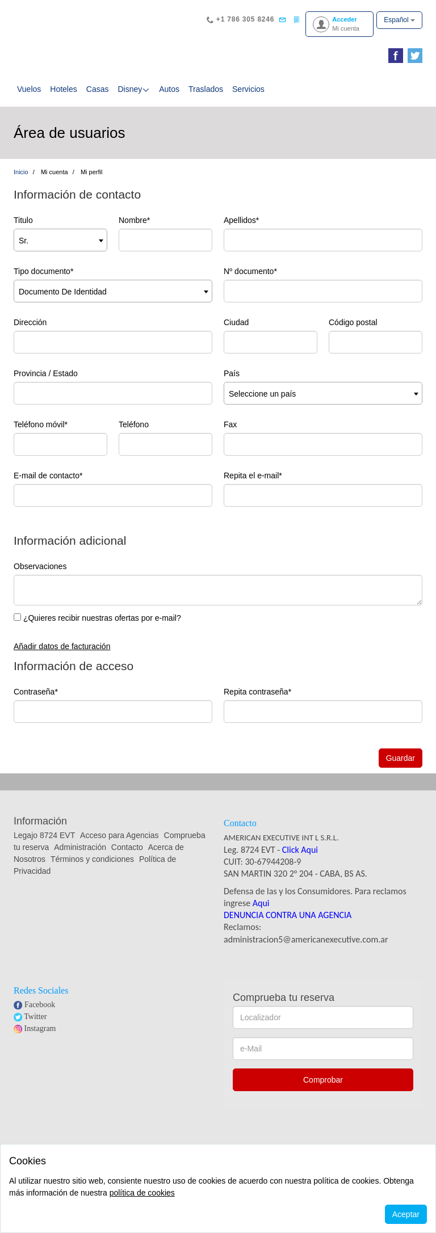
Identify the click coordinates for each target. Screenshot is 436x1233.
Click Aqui (300, 849)
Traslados (205, 89)
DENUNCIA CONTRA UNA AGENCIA (287, 915)
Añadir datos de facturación (62, 646)
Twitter (35, 1016)
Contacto (127, 847)
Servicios (248, 89)
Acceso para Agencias (119, 835)
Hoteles (63, 89)
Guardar (400, 758)
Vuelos (29, 89)
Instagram (40, 1028)
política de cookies (142, 1192)
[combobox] (60, 240)
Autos (169, 89)
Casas (97, 89)
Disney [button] (134, 89)
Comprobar (323, 1079)
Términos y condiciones (92, 859)
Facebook (39, 1004)
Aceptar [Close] (406, 1214)
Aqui (261, 903)
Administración (81, 847)
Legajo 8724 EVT (44, 835)
